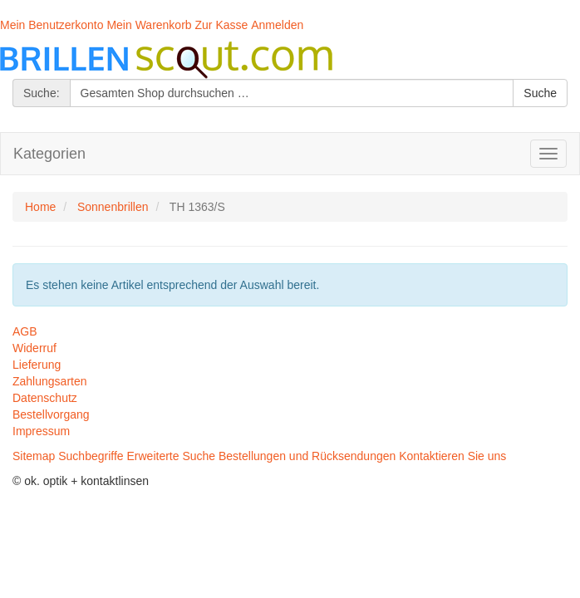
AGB (24, 331)
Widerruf (34, 348)
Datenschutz (44, 397)
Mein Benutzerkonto (52, 25)
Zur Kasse (221, 25)
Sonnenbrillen (113, 206)
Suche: (41, 93)
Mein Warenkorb (148, 25)
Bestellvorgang (51, 414)
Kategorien (49, 153)
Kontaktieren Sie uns (452, 456)
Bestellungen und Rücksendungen (307, 456)
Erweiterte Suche (171, 456)
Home (40, 206)
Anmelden (277, 25)
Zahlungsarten (49, 381)
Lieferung (36, 364)
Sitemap (33, 456)
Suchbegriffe (90, 456)
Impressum (41, 431)
